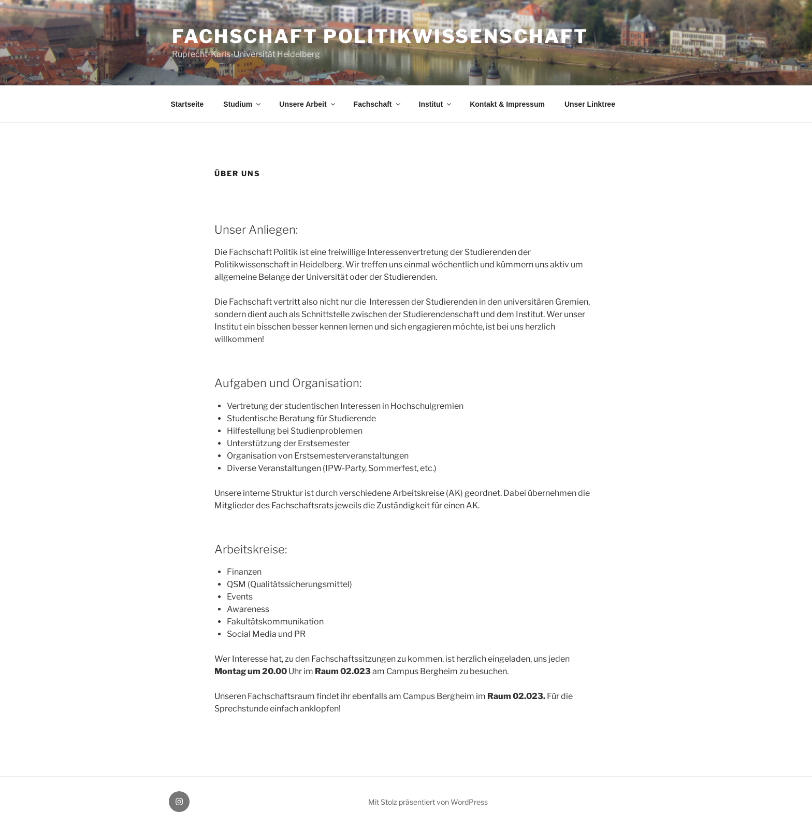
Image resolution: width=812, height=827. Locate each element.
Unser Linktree (589, 104)
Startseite (187, 104)
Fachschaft (378, 104)
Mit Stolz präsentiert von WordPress (428, 801)
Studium (242, 104)
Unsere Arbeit (307, 104)
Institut (436, 104)
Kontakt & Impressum (507, 104)
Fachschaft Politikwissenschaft (380, 36)
